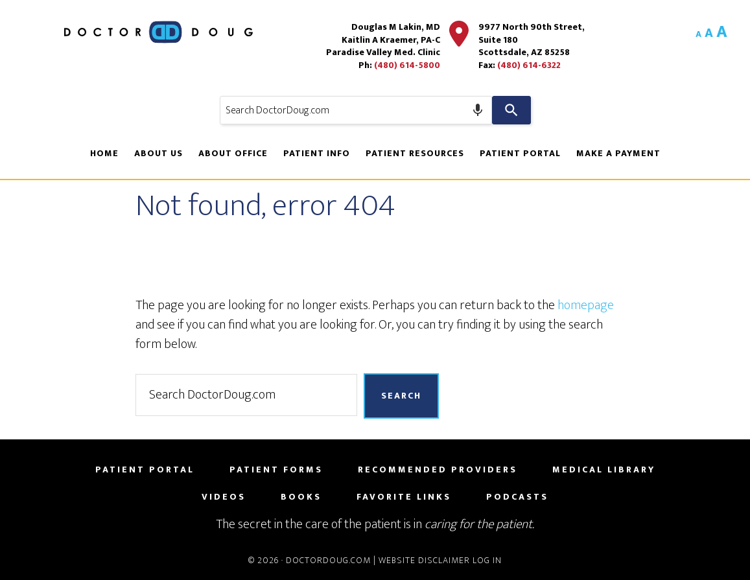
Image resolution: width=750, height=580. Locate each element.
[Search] (511, 110)
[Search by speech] (478, 110)
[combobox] (356, 110)
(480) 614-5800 (407, 65)
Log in (487, 560)
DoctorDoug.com (328, 560)
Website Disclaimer (424, 560)
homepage (585, 305)
